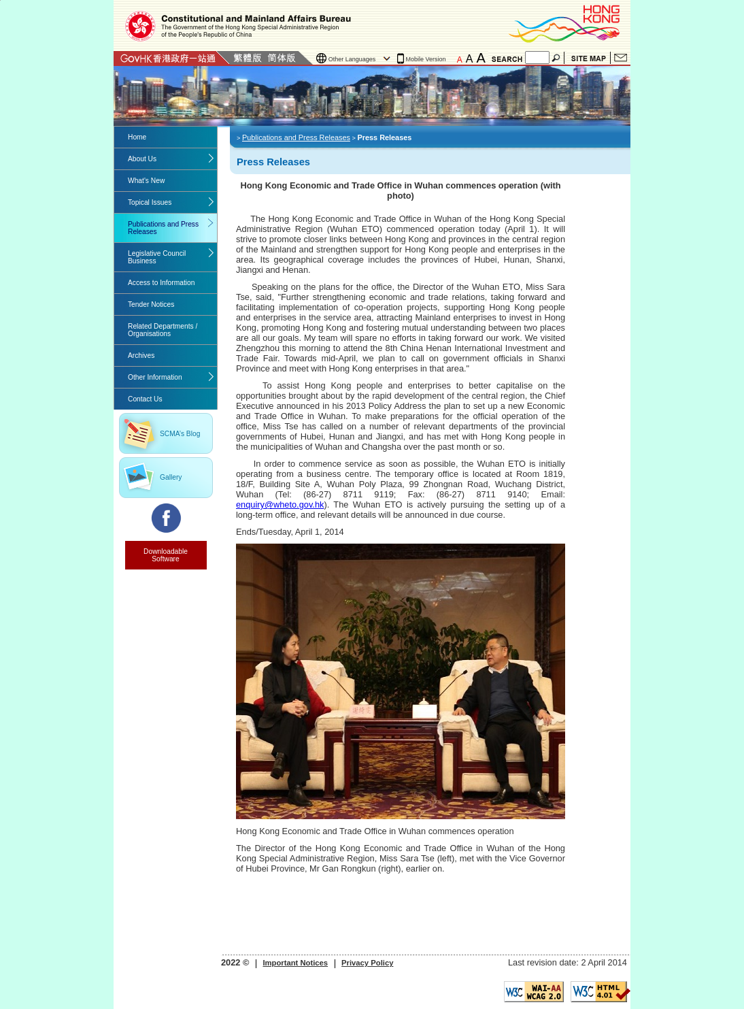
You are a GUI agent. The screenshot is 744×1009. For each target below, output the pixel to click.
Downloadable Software (165, 555)
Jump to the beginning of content (0, 0)
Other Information (155, 377)
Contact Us (620, 58)
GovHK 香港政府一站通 (172, 58)
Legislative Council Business (157, 257)
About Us (142, 159)
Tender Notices (151, 304)
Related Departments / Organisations (162, 329)
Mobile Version (426, 59)
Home (137, 137)
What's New (146, 180)
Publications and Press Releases (163, 227)
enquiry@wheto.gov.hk (280, 504)
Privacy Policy (367, 963)
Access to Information (161, 282)
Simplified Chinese (282, 58)
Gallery (171, 477)
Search (556, 58)
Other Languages (352, 59)
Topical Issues (149, 202)
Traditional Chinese (247, 58)
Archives (141, 355)
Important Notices (295, 963)
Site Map (589, 58)
